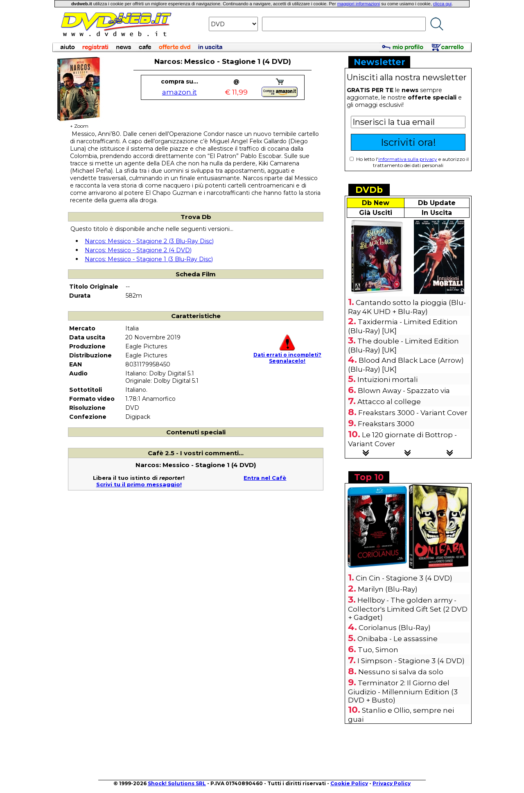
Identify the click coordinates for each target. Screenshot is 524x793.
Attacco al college (389, 402)
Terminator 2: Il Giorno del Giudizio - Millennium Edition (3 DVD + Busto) (403, 691)
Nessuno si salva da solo (400, 672)
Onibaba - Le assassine (397, 639)
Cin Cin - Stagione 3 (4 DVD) (404, 578)
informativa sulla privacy (407, 159)
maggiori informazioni (358, 3)
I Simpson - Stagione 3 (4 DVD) (411, 661)
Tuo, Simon (378, 650)
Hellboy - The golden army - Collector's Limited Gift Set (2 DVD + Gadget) (408, 608)
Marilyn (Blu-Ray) (388, 589)
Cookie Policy (349, 783)
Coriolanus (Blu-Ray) (395, 628)
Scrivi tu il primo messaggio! (139, 484)
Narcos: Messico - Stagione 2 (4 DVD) (138, 250)
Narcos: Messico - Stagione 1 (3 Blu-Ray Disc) (149, 259)
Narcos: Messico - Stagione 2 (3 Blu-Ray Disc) (149, 241)
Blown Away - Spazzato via (404, 390)
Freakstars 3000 (386, 424)
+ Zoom (79, 123)
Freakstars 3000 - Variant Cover (413, 413)
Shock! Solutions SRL (177, 783)
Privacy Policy (392, 783)
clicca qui (442, 3)
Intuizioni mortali (387, 379)
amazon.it (179, 92)
